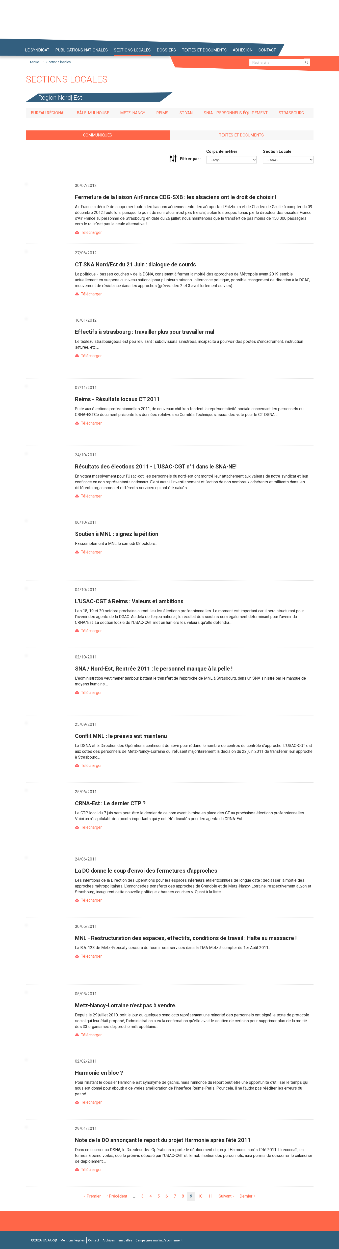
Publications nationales (81, 50)
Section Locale (277, 151)
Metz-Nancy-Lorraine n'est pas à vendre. (126, 1005)
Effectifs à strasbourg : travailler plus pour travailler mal (144, 332)
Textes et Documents (204, 50)
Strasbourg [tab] (291, 112)
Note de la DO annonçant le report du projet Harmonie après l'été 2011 (163, 1140)
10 (201, 1196)
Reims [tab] (162, 112)
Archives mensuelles (117, 1240)
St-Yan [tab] (186, 112)
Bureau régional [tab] (48, 112)
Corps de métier (222, 151)
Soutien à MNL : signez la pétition (116, 534)
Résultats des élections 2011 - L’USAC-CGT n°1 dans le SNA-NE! (156, 466)
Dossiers (166, 50)
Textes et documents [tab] (241, 135)
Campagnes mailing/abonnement (159, 1240)
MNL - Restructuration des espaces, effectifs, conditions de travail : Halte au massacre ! (186, 938)
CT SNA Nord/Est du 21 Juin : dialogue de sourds (135, 264)
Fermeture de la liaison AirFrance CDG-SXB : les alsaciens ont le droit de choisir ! (175, 197)
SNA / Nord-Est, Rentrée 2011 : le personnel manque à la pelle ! (153, 668)
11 (212, 1196)
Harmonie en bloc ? (99, 1073)
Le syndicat (37, 50)
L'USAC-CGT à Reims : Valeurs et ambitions (129, 601)
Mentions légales (73, 1240)
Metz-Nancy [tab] (132, 112)
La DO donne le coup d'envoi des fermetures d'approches (146, 871)
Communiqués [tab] (97, 135)
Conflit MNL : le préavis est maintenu (121, 736)
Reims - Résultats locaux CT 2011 (117, 399)
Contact (267, 50)
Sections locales (132, 50)
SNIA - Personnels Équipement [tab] (236, 112)
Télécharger (91, 232)
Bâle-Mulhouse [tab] (93, 112)
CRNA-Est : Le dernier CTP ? (110, 803)
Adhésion (242, 50)
